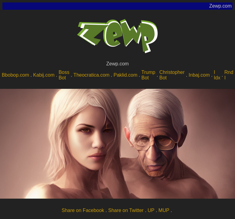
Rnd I (228, 75)
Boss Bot (63, 75)
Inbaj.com (199, 75)
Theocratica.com (91, 75)
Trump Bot (149, 75)
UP (151, 210)
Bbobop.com (15, 75)
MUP (164, 210)
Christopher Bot (172, 75)
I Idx (217, 75)
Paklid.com (125, 75)
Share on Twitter (125, 210)
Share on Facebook (82, 210)
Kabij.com (43, 75)
